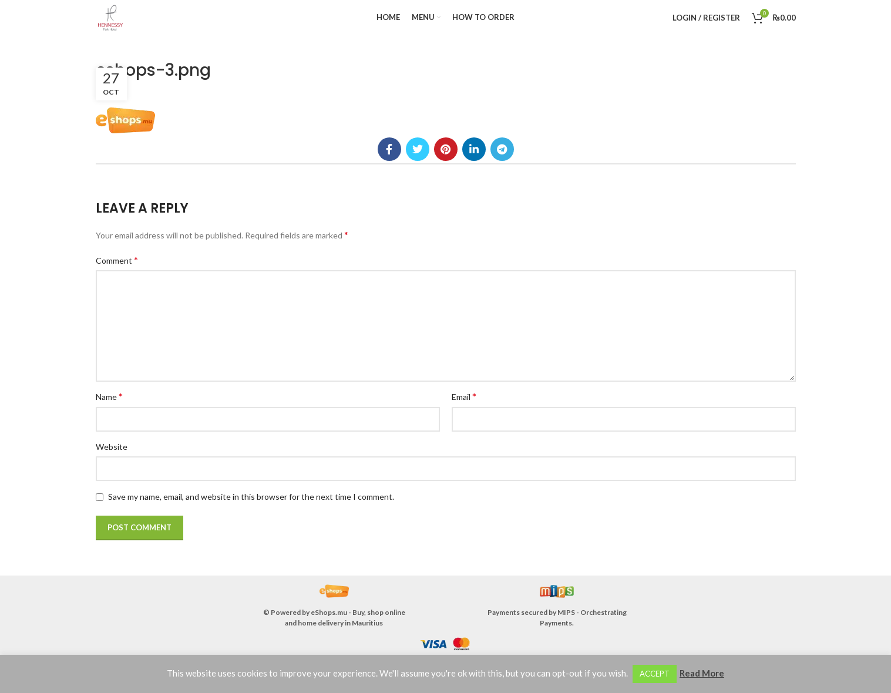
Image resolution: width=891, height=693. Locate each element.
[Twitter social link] (417, 149)
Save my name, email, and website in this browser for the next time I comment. (251, 497)
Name (109, 396)
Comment (117, 259)
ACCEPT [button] (655, 673)
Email (464, 396)
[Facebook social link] (389, 149)
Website (111, 447)
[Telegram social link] (502, 149)
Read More (702, 673)
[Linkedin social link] (474, 149)
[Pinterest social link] (446, 149)
